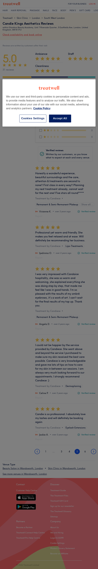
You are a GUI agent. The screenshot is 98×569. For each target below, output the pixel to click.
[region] (49, 102)
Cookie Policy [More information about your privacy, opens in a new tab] (41, 108)
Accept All (60, 118)
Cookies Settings (33, 118)
